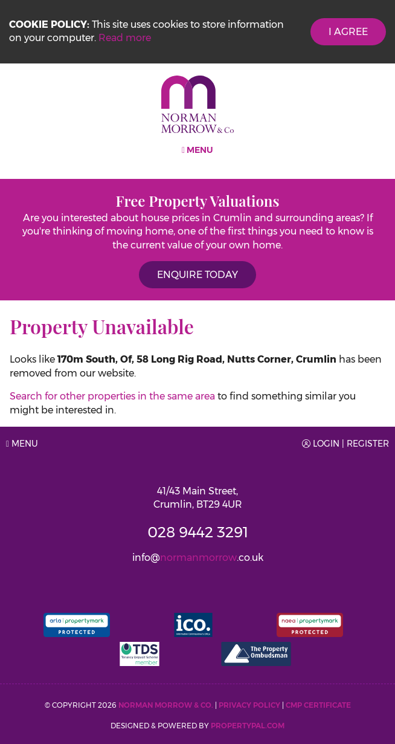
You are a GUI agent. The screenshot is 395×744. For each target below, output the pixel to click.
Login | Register (345, 443)
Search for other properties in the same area (112, 396)
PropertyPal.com (247, 725)
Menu (197, 149)
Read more (124, 38)
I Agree (348, 31)
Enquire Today (197, 274)
